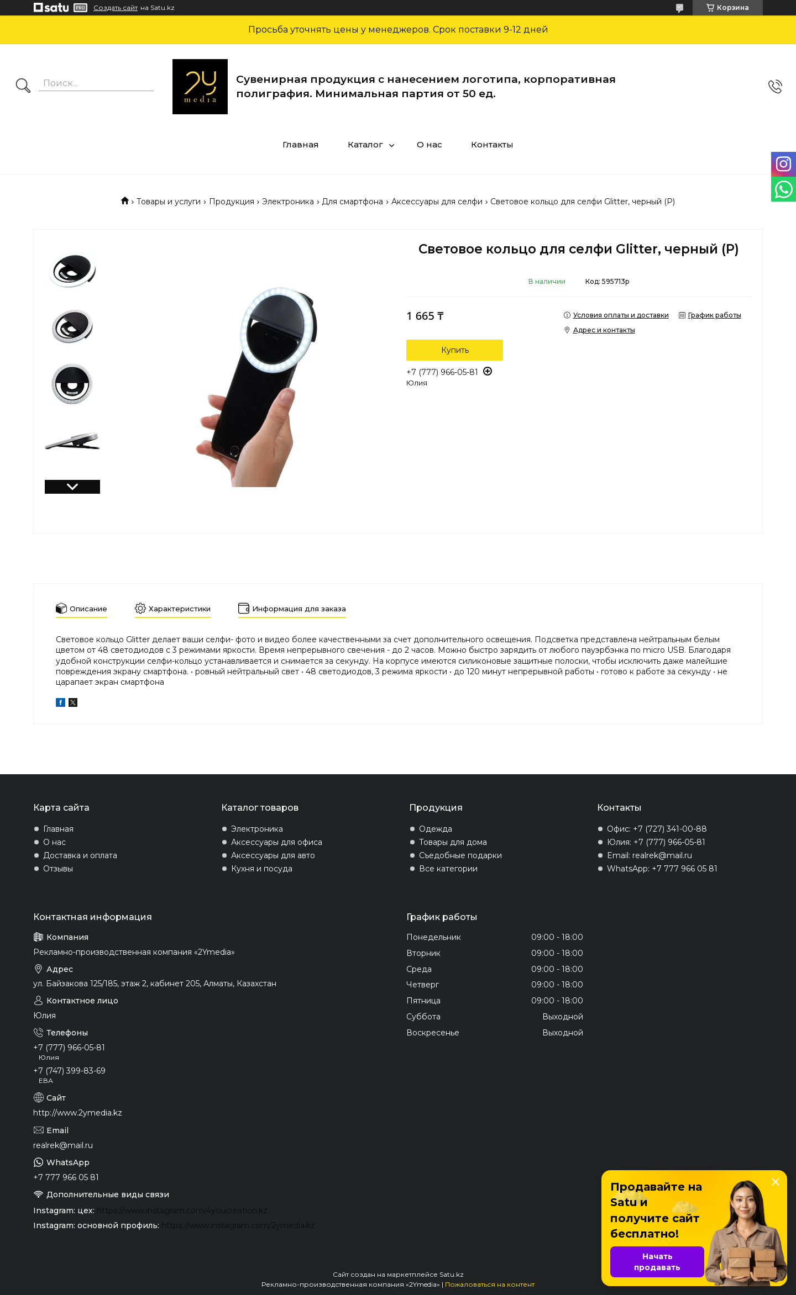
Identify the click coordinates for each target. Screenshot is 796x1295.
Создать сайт (115, 8)
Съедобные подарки (460, 855)
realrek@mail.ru (63, 1145)
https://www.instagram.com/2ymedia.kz (238, 1225)
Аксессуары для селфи (437, 202)
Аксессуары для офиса (276, 842)
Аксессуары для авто (273, 855)
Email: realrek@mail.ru (649, 855)
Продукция (231, 202)
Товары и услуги (169, 202)
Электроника (288, 202)
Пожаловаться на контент (490, 1284)
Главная (300, 144)
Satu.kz (451, 1274)
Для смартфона (352, 202)
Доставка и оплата (80, 855)
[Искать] (23, 86)
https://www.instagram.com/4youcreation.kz (182, 1210)
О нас (429, 144)
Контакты (492, 144)
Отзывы (58, 869)
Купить (455, 350)
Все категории (448, 869)
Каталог (365, 144)
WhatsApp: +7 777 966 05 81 (662, 869)
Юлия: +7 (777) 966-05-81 (656, 842)
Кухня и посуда (261, 869)
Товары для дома (453, 842)
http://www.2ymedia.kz (77, 1113)
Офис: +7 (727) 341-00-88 (657, 829)
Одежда (435, 829)
